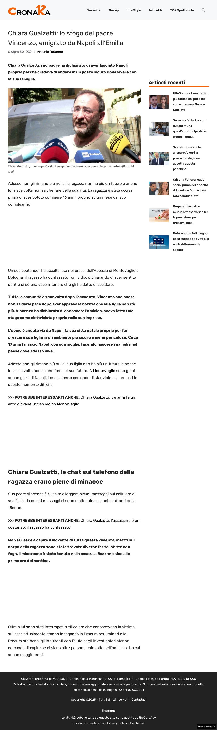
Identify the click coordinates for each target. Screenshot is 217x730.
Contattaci (138, 699)
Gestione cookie (206, 726)
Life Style (134, 10)
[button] (203, 10)
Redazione (96, 723)
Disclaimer (137, 723)
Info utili (155, 10)
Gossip (114, 10)
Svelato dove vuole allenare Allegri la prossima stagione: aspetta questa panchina (187, 158)
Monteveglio (104, 370)
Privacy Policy (117, 723)
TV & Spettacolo (182, 10)
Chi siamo (79, 723)
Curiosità (94, 10)
